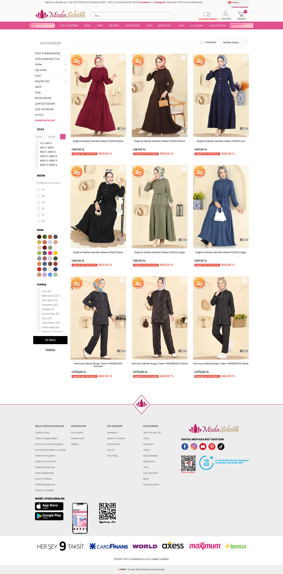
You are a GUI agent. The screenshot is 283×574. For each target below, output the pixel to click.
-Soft (121, 557)
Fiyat (40, 129)
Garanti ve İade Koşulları (49, 444)
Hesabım (112, 432)
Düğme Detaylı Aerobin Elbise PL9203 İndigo (220, 252)
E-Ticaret (130, 557)
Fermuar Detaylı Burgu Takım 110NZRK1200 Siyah (221, 363)
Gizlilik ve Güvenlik (45, 461)
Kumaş (41, 284)
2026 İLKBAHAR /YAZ (47, 59)
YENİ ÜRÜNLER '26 (44, 25)
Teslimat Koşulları (45, 455)
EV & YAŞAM (196, 25)
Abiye (146, 450)
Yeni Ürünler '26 (152, 432)
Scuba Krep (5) (48, 313)
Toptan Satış (42, 432)
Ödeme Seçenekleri (46, 438)
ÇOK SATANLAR (44, 109)
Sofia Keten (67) (48, 322)
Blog (145, 478)
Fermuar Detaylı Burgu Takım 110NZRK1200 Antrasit (98, 365)
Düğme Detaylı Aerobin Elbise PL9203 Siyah (98, 252)
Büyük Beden (150, 455)
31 (40, 215)
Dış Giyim (148, 444)
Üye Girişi (112, 455)
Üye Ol (111, 450)
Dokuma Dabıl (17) (50, 332)
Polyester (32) (47, 304)
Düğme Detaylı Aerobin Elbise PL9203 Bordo (98, 141)
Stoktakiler (208, 42)
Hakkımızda (77, 438)
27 (40, 189)
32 (41, 221)
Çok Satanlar (150, 473)
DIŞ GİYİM (114, 25)
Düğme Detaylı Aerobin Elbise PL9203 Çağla (159, 252)
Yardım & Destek (44, 490)
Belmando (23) (48, 295)
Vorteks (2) (45, 309)
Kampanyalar (151, 484)
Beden (41, 175)
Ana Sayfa (77, 432)
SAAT (150, 25)
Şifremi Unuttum (116, 438)
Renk (40, 230)
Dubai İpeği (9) (48, 327)
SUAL (181, 25)
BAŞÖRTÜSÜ (164, 25)
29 (41, 202)
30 (41, 208)
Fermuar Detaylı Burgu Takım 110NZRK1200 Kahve (160, 363)
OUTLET (39, 115)
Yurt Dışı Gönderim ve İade (50, 450)
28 (41, 196)
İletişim (75, 444)
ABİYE (100, 25)
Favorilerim (113, 444)
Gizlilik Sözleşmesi (45, 484)
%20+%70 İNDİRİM (69, 25)
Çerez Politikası (43, 478)
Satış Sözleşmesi (44, 473)
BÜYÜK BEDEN (133, 25)
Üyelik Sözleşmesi (45, 467)
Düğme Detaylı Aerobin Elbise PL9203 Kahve (159, 141)
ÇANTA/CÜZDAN (217, 25)
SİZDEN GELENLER (241, 25)
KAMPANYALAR (45, 120)
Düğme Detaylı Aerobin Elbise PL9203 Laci (221, 141)
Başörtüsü (149, 461)
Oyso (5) (44, 318)
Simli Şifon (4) (47, 300)
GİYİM (87, 25)
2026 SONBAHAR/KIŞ (47, 53)
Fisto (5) (44, 291)
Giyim (146, 438)
